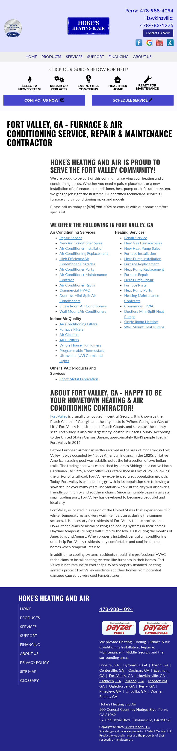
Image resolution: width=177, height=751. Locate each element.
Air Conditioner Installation (81, 248)
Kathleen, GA (110, 681)
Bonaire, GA (109, 665)
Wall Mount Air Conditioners (82, 311)
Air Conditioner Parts (76, 269)
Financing (119, 56)
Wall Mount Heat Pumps (144, 327)
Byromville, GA (135, 665)
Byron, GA (160, 665)
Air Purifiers (69, 340)
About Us (142, 56)
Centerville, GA (111, 670)
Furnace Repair (136, 274)
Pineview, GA (110, 691)
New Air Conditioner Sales (80, 243)
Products (51, 56)
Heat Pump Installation (142, 258)
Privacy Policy (29, 664)
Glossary (34, 684)
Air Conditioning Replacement (83, 253)
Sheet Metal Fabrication (78, 379)
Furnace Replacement (141, 264)
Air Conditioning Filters (78, 324)
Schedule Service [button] (132, 100)
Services (74, 56)
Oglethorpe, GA (121, 686)
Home (31, 56)
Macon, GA (134, 681)
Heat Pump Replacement (144, 269)
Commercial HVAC (74, 290)
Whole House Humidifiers (80, 345)
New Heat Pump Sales (142, 248)
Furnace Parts (135, 285)
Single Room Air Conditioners (83, 306)
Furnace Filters (71, 329)
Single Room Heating (141, 321)
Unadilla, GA (136, 691)
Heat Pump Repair (138, 280)
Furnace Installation (140, 253)
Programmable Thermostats (81, 350)
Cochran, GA (138, 670)
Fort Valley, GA (121, 675)
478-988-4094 (116, 609)
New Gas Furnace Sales (143, 243)
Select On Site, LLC (137, 727)
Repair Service (70, 237)
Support (95, 56)
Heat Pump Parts (138, 290)
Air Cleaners (69, 334)
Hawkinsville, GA (151, 675)
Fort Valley (58, 416)
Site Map (33, 676)
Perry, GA (146, 686)
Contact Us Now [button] (158, 33)
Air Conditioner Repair (77, 285)
